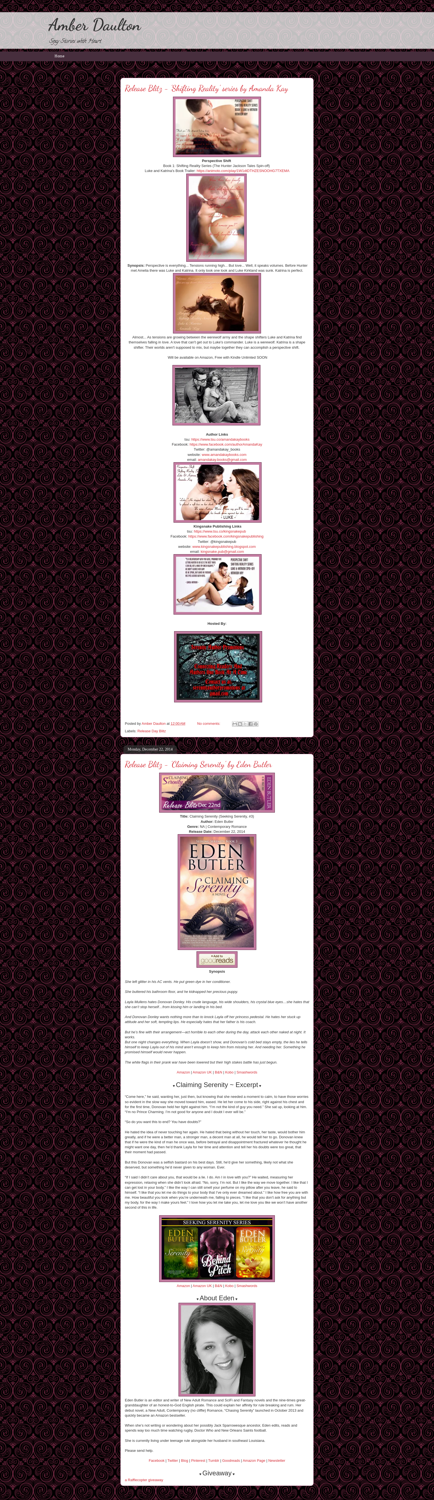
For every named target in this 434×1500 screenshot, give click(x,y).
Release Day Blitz (152, 731)
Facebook (156, 1460)
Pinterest (198, 1460)
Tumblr (213, 1460)
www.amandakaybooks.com (224, 455)
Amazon (183, 1072)
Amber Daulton (94, 25)
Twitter (172, 1460)
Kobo (229, 1072)
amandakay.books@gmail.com (222, 460)
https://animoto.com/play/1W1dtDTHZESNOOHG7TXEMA (243, 171)
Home (59, 56)
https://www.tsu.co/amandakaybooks (220, 439)
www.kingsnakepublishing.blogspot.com (224, 546)
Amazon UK (202, 1072)
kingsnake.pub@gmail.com (222, 551)
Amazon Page (254, 1460)
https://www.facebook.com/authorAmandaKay (226, 444)
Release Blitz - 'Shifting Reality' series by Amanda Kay (206, 88)
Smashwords (246, 1072)
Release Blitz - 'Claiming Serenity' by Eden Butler (198, 764)
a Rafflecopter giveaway (144, 1480)
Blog (184, 1460)
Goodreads (231, 1460)
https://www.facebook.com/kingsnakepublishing (226, 536)
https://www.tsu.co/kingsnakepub (220, 531)
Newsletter (276, 1460)
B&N (218, 1072)
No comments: (209, 723)
